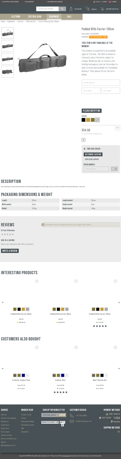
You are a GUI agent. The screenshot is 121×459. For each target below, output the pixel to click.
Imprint (3, 442)
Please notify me (91, 110)
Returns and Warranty (8, 439)
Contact (4, 415)
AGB (22, 428)
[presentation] (97, 100)
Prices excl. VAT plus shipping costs (92, 134)
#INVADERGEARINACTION (50, 422)
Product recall (26, 415)
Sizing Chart (5, 425)
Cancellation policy (27, 425)
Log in (62, 415)
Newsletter (5, 422)
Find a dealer (5, 432)
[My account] (75, 8)
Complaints (25, 432)
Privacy (23, 418)
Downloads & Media (27, 422)
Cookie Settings (6, 435)
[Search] (62, 9)
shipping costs (66, 456)
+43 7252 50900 (81, 416)
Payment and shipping (8, 418)
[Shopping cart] (110, 8)
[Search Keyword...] (47, 9)
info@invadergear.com (84, 421)
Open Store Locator (92, 159)
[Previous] (18, 59)
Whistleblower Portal (8, 446)
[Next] (66, 59)
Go (114, 169)
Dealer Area (5, 428)
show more (82, 186)
